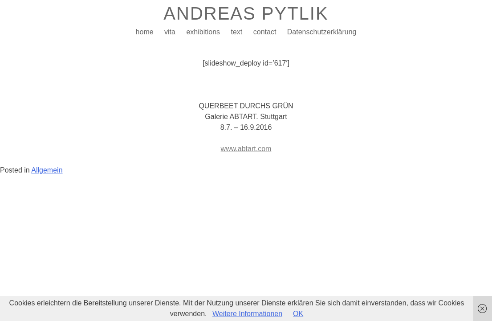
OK (298, 313)
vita (169, 32)
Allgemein (46, 170)
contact (264, 32)
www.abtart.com (246, 148)
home (145, 32)
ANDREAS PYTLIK (245, 13)
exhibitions (203, 32)
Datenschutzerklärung (322, 32)
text (236, 32)
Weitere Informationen (247, 313)
